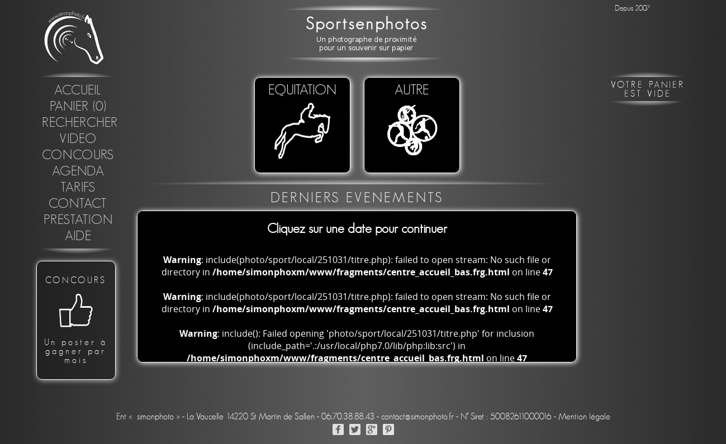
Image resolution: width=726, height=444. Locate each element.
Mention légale (584, 416)
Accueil (78, 90)
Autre (412, 122)
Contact (78, 204)
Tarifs (78, 187)
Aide (78, 236)
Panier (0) (78, 106)
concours (78, 155)
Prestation (78, 220)
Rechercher (80, 123)
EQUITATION (302, 122)
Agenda (78, 171)
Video (78, 139)
